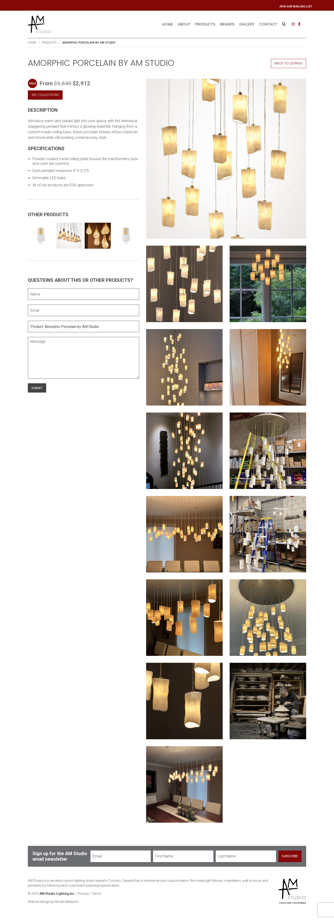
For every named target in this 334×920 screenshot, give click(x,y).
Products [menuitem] (205, 24)
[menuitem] (167, 24)
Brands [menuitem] (227, 24)
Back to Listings (288, 63)
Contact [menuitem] (268, 24)
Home (167, 24)
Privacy (83, 893)
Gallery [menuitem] (246, 24)
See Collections (45, 94)
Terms (96, 893)
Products (49, 42)
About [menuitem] (184, 24)
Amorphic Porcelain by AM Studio (89, 42)
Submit (37, 388)
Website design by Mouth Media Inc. (54, 902)
